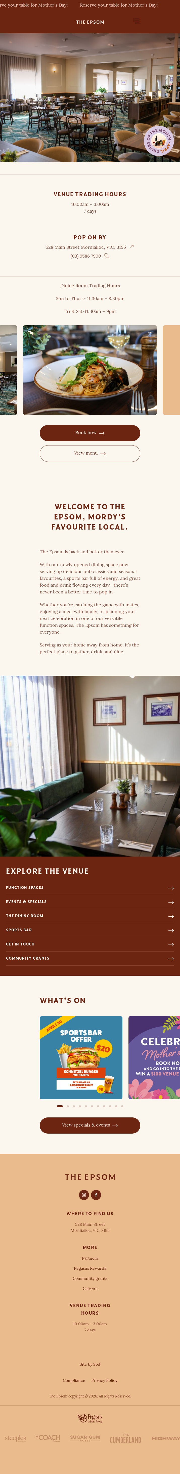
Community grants (90, 1279)
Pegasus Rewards (90, 1269)
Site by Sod (90, 1365)
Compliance (74, 1381)
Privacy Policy (104, 1381)
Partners (90, 1259)
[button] (136, 21)
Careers (90, 1289)
